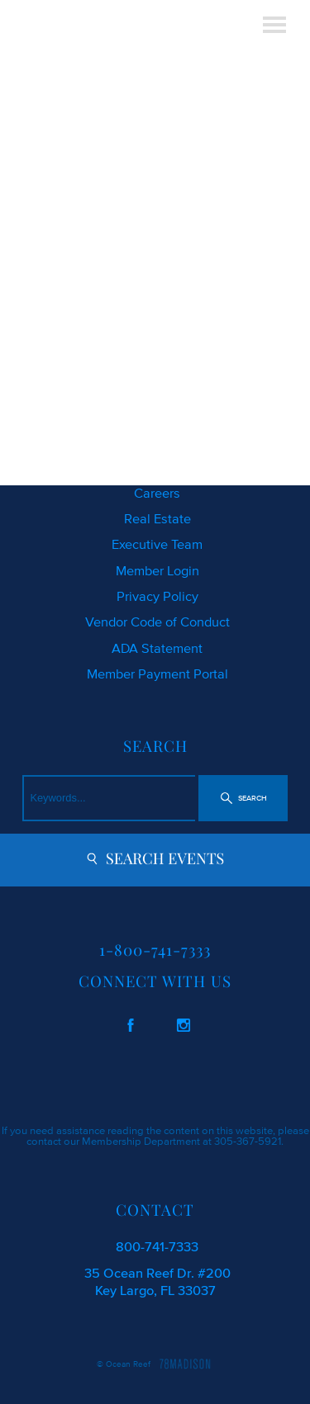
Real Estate (157, 518)
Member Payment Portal (157, 673)
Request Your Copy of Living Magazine (157, 415)
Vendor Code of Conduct (157, 621)
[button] (243, 798)
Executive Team (157, 544)
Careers (157, 492)
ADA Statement (157, 648)
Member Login (157, 570)
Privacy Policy (157, 596)
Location (157, 466)
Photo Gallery (157, 440)
